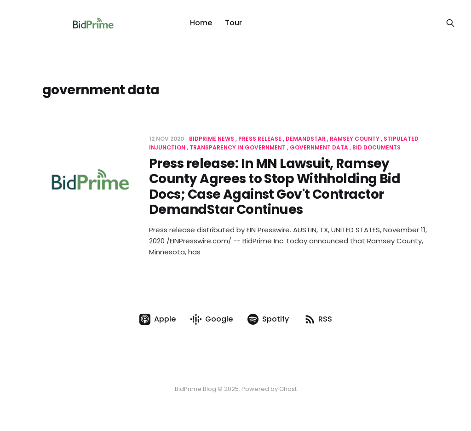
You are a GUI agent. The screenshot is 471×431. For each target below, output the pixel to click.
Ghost (288, 389)
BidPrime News (211, 139)
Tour (233, 22)
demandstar (306, 139)
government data (319, 147)
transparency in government (238, 147)
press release (259, 139)
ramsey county (354, 139)
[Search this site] (450, 23)
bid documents (376, 147)
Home (201, 22)
